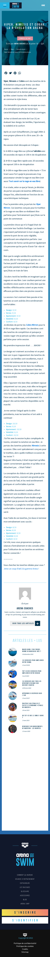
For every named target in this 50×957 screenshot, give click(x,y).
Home (43, 5)
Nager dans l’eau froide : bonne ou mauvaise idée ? (31, 650)
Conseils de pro (20, 49)
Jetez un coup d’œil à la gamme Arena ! (21, 568)
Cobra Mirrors (32, 324)
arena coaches (20, 44)
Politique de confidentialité (25, 943)
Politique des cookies (25, 946)
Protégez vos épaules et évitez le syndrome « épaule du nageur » (32, 705)
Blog (12, 49)
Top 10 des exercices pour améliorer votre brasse (31, 672)
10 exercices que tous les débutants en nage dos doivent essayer (31, 683)
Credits (25, 949)
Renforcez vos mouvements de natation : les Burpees (32, 727)
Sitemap (25, 952)
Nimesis (35, 445)
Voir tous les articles (26, 623)
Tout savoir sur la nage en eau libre (24, 181)
